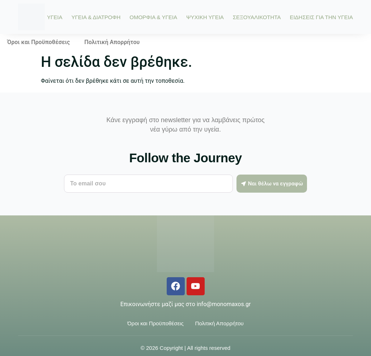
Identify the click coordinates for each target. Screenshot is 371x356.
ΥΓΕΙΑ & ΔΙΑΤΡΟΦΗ (95, 17)
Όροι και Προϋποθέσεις (38, 42)
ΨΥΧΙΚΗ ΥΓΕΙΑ (205, 17)
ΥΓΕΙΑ (54, 17)
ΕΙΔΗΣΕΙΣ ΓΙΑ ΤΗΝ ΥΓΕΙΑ (321, 17)
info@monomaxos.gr (224, 304)
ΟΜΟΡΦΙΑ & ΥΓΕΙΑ (153, 17)
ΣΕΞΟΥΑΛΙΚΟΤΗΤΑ (257, 17)
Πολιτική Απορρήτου (112, 42)
